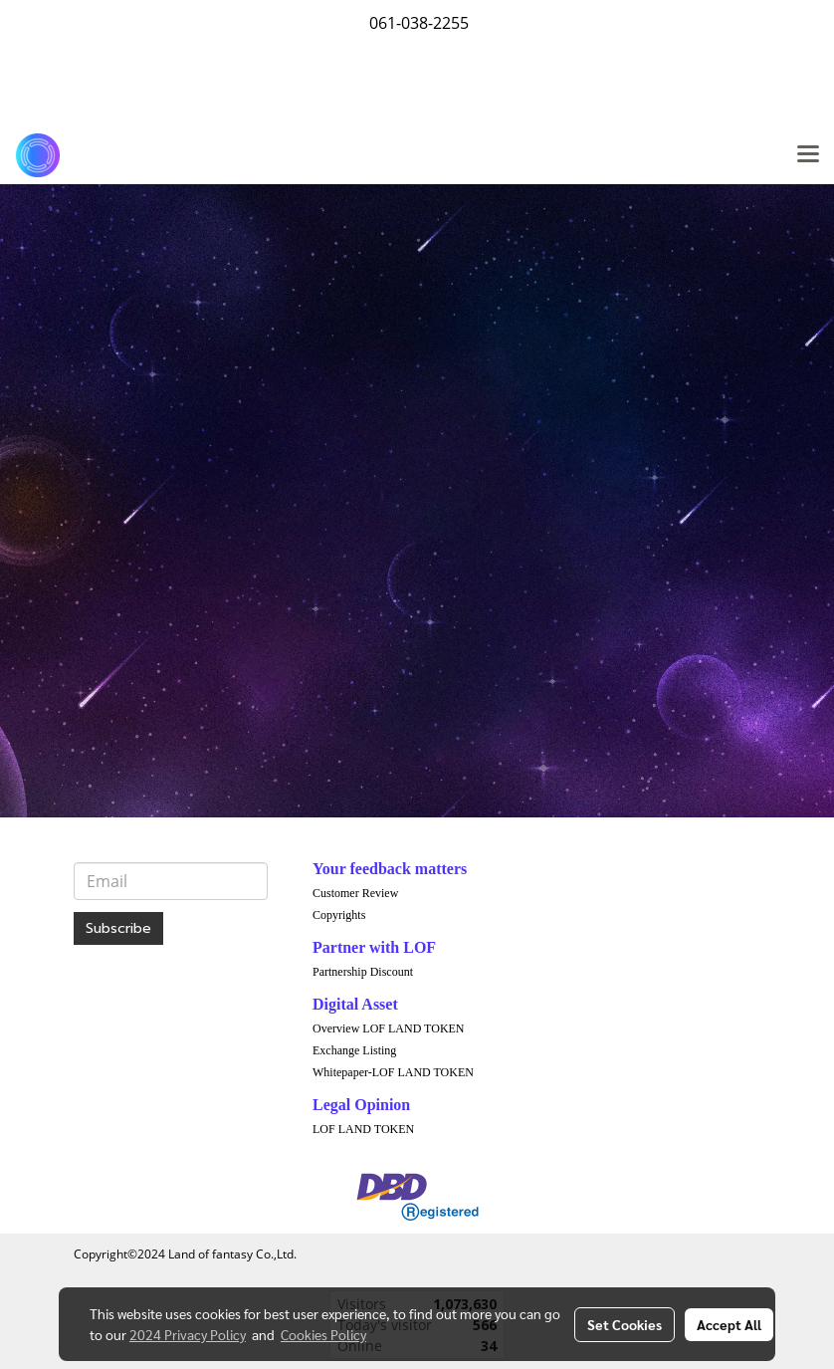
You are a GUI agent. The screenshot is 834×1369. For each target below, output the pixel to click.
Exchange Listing (354, 1050)
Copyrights (339, 915)
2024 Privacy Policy (187, 1334)
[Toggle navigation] (808, 155)
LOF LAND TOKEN (363, 1129)
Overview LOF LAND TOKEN (389, 1028)
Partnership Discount (363, 972)
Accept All (729, 1324)
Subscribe (118, 928)
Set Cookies (624, 1324)
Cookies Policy (323, 1334)
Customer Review (355, 893)
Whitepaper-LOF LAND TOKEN (393, 1072)
